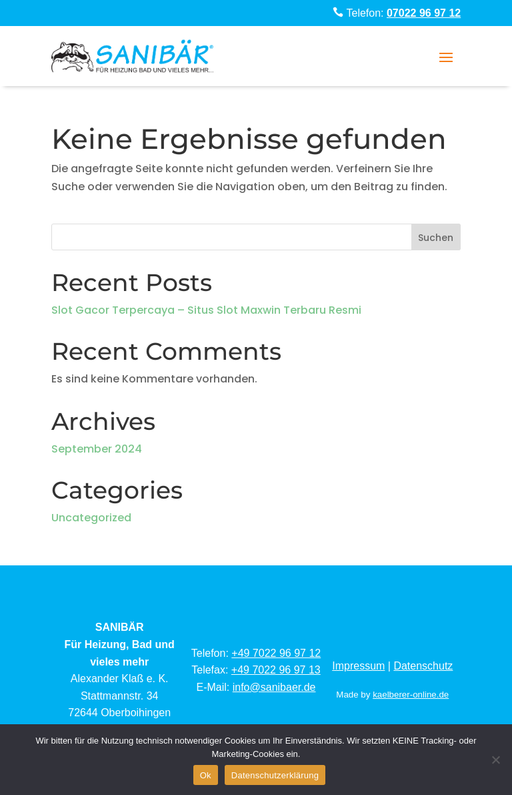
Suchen (435, 237)
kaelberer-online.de (411, 695)
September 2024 (96, 449)
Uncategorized (91, 517)
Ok (205, 775)
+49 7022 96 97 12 (276, 653)
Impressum (358, 666)
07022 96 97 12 (424, 13)
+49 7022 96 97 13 (276, 670)
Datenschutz (423, 666)
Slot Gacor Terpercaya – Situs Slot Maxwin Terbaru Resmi (206, 310)
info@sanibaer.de (274, 687)
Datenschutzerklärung (275, 775)
